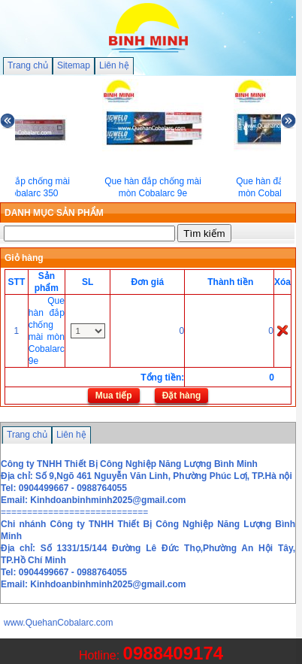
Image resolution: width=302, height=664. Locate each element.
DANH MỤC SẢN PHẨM (54, 213)
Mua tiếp (113, 395)
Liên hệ (114, 65)
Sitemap (73, 65)
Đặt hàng (181, 395)
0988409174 (173, 653)
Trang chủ (28, 65)
